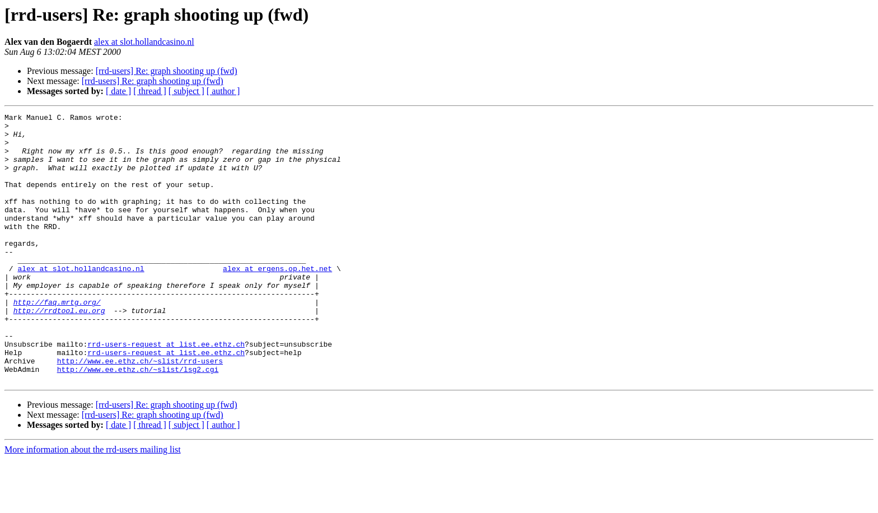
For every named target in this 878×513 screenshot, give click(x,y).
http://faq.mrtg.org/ (57, 340)
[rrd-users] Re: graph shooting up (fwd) (166, 71)
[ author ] (223, 91)
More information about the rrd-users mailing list (92, 503)
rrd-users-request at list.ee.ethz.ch (166, 391)
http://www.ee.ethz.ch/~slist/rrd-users (140, 411)
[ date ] (118, 91)
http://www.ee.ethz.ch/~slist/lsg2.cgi (138, 421)
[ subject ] (186, 91)
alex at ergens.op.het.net (277, 300)
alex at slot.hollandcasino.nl (144, 41)
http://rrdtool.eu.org (59, 351)
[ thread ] (149, 91)
